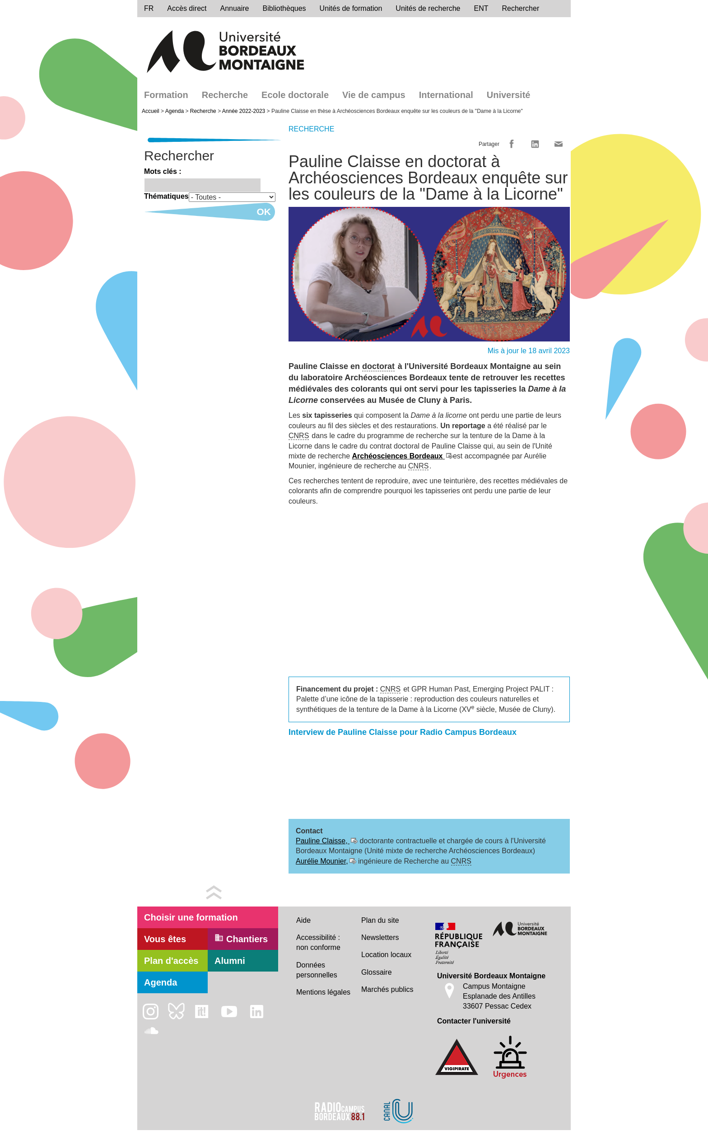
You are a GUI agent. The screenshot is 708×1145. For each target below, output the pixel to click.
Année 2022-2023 (243, 111)
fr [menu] (149, 8)
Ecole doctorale (295, 95)
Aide (303, 920)
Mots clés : (163, 171)
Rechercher (521, 8)
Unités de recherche (428, 8)
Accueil (150, 111)
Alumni (229, 961)
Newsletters (380, 937)
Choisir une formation (191, 917)
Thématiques (166, 196)
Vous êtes (165, 939)
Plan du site (380, 920)
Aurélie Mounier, (322, 861)
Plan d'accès (171, 961)
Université (509, 95)
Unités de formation (351, 8)
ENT (481, 8)
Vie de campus (373, 95)
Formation (166, 95)
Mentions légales (323, 992)
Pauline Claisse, (322, 841)
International (446, 95)
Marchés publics (387, 989)
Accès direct (186, 8)
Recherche (225, 95)
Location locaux (386, 954)
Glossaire (376, 972)
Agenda (174, 111)
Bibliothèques (284, 8)
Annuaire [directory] (234, 8)
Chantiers (241, 938)
